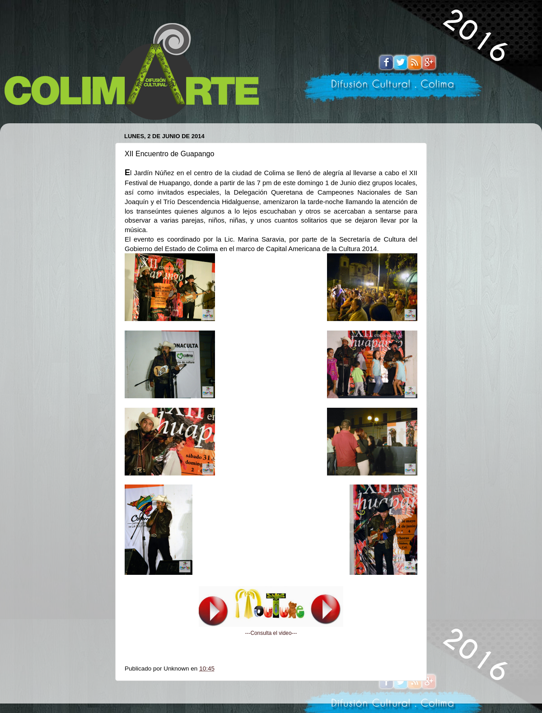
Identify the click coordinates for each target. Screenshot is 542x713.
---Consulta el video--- (271, 633)
